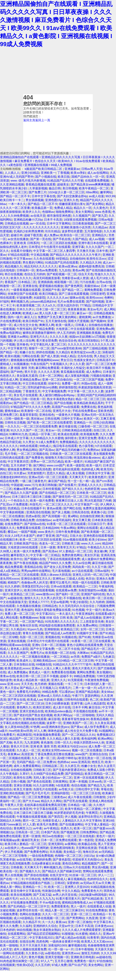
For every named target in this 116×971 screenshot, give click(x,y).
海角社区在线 (29, 625)
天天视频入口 (48, 688)
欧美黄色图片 (98, 477)
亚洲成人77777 (39, 602)
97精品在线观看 (18, 254)
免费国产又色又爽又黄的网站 (58, 317)
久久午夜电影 (9, 773)
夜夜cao (61, 922)
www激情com (45, 594)
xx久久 (24, 898)
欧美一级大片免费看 (27, 551)
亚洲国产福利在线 (93, 594)
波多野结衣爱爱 (72, 231)
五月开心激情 (63, 961)
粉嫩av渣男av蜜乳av (27, 489)
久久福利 (26, 926)
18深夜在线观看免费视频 (80, 219)
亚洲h (36, 645)
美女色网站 (95, 965)
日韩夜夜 (17, 867)
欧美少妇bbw (97, 539)
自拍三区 (99, 430)
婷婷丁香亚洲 (46, 535)
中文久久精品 (71, 890)
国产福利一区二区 (68, 594)
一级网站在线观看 (12, 953)
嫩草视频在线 (77, 945)
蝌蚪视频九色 (20, 301)
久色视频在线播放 (29, 606)
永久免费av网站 (87, 625)
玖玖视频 (56, 851)
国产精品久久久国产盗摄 (21, 492)
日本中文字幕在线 (43, 196)
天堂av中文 (66, 926)
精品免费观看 (14, 567)
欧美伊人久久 (32, 211)
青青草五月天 (66, 547)
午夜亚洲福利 (85, 613)
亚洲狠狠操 (51, 629)
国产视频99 (98, 321)
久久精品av (99, 227)
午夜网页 (92, 812)
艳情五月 (98, 762)
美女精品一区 (72, 851)
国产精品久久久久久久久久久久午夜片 (75, 254)
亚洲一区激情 (32, 836)
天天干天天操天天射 (33, 945)
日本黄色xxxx (104, 926)
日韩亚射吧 (97, 293)
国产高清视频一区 (54, 516)
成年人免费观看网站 (27, 766)
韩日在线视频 (14, 274)
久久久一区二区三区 (55, 914)
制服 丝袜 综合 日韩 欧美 (56, 617)
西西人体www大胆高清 (56, 574)
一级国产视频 (27, 531)
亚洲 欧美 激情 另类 (43, 746)
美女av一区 (53, 430)
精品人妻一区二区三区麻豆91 (64, 910)
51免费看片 (7, 734)
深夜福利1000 (57, 945)
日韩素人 (81, 325)
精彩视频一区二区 (66, 282)
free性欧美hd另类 (20, 730)
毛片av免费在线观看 (70, 301)
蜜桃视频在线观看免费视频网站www (35, 360)
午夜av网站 (68, 528)
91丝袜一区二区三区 (82, 875)
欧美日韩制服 (48, 485)
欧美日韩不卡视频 (98, 368)
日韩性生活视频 (15, 422)
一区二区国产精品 (32, 621)
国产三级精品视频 (95, 348)
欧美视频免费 (89, 434)
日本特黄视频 (51, 489)
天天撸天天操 (86, 251)
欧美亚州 (26, 809)
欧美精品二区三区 (23, 594)
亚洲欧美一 (48, 172)
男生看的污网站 (33, 262)
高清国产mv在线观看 (65, 407)
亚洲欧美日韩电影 (83, 957)
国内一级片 (15, 317)
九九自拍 (65, 270)
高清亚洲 (27, 754)
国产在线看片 (67, 485)
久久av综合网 (81, 563)
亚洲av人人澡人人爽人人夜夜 (51, 668)
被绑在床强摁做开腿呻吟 (39, 332)
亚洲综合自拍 (98, 754)
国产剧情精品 (74, 773)
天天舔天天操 (104, 949)
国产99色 (17, 371)
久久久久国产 (95, 247)
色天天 (18, 742)
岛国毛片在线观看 (45, 789)
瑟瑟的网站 (92, 695)
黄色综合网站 (71, 863)
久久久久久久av (57, 297)
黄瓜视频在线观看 (72, 371)
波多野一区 (53, 723)
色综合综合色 (68, 340)
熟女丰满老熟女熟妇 (60, 399)
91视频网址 (106, 730)
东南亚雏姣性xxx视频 (92, 590)
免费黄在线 (88, 407)
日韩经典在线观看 (12, 457)
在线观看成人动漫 (99, 906)
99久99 (110, 196)
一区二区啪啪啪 (83, 715)
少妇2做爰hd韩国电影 (92, 894)
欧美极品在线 (87, 844)
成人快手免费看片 (96, 727)
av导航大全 (66, 789)
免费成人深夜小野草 (100, 770)
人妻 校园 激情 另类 (21, 368)
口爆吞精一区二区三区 (93, 426)
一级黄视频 (7, 329)
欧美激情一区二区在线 (36, 411)
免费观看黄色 (60, 906)
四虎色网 (42, 941)
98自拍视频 (24, 930)
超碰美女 (63, 184)
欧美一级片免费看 (42, 500)
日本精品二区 (27, 282)
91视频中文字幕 (87, 633)
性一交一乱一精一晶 (81, 481)
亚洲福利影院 (60, 793)
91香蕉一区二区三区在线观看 (66, 524)
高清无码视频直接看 (46, 278)
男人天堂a (11, 688)
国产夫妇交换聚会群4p (72, 196)
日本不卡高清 (53, 219)
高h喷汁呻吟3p (67, 758)
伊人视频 (71, 816)
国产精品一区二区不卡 (15, 196)
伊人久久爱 (77, 364)
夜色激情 (47, 742)
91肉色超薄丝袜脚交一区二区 (19, 961)
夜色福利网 (88, 738)
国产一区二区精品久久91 (78, 734)
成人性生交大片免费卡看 (80, 730)
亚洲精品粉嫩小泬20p (28, 219)
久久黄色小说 (35, 953)
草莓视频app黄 (10, 840)
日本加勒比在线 (24, 664)
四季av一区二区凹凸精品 (47, 461)
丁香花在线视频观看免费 (63, 559)
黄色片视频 (36, 957)
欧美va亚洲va (68, 266)
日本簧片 (109, 371)
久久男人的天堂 (51, 598)
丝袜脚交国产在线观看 (23, 293)
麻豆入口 (30, 317)
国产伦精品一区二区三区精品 (33, 403)
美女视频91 (104, 672)
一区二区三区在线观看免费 (39, 426)
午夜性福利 (24, 329)
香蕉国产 (11, 282)
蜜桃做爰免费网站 (20, 469)
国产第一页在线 (40, 239)
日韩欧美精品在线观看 (77, 430)
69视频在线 (43, 664)
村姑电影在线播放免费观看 (57, 625)
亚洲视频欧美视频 (89, 332)
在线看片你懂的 (21, 251)
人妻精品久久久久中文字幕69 (81, 820)
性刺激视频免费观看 (46, 734)
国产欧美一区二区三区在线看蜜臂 (49, 422)
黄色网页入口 (23, 828)
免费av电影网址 (10, 332)
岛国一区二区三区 (32, 637)
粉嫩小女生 (27, 352)
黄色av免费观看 (46, 270)
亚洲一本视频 (78, 781)
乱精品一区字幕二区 (42, 434)
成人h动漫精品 (23, 918)
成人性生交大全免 (26, 325)
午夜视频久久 (59, 364)
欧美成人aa (34, 699)
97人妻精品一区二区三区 (75, 551)
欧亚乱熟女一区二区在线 (94, 758)
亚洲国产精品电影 (87, 691)
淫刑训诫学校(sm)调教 (42, 387)
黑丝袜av (37, 418)
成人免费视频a (17, 672)
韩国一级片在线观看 (85, 582)
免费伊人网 (7, 450)
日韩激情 (99, 797)
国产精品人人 (29, 688)
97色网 (35, 727)
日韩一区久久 (63, 742)
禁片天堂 (30, 371)
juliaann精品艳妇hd (43, 301)
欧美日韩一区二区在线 (98, 598)
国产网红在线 (72, 508)
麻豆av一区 (84, 313)
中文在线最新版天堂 (13, 602)
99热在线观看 (29, 446)
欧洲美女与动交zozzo (72, 746)
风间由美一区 (81, 567)
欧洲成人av (30, 313)
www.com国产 (56, 465)
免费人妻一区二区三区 (20, 613)
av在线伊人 (12, 848)
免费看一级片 (71, 383)
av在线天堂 (38, 215)
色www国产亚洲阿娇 (35, 848)
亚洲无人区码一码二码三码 (90, 574)
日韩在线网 (52, 418)
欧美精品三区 (70, 629)
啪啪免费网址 (65, 211)
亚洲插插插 (45, 282)
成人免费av (51, 235)
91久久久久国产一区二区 (27, 430)
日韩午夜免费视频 (67, 531)
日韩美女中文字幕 (98, 473)
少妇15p (88, 855)
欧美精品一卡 (102, 914)
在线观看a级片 (105, 613)
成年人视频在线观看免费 (30, 949)
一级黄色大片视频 (68, 414)
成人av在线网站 (97, 172)
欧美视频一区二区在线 (60, 652)
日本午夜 (102, 251)
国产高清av (46, 450)
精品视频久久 (14, 266)
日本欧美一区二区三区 (92, 492)
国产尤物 (6, 742)
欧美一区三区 (83, 828)
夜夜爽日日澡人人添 (69, 500)
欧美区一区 (91, 418)
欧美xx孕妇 (78, 172)
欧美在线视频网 (21, 894)
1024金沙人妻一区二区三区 (66, 192)
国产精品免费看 (43, 329)
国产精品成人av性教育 (60, 633)
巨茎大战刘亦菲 (67, 305)
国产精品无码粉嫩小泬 (71, 450)
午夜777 (77, 695)
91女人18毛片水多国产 (20, 535)
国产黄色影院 (62, 859)
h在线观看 (63, 785)
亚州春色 (23, 344)
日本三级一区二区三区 (51, 309)
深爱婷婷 (73, 883)
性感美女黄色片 (84, 360)
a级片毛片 (11, 898)
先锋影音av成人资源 (75, 278)
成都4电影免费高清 (91, 266)
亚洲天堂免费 (87, 438)
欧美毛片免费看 (47, 824)
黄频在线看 (55, 684)
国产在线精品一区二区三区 (57, 492)
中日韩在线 (33, 879)
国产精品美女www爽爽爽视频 (90, 184)
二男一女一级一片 (84, 688)
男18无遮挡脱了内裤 (97, 500)
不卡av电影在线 (50, 902)
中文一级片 (93, 610)
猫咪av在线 (77, 297)
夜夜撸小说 (98, 512)
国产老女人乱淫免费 (57, 567)
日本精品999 (50, 528)
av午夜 (37, 828)
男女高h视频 (100, 867)
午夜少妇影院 (79, 602)
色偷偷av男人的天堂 (34, 582)
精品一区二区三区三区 (90, 399)
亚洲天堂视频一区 (57, 957)
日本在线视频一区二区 (50, 918)
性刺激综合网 (51, 890)
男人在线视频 (14, 875)
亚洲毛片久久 (39, 336)
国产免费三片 (37, 192)
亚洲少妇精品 (30, 172)
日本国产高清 (50, 832)
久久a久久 (49, 305)
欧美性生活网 (23, 777)
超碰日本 (17, 235)
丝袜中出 (54, 383)
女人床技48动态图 (17, 727)
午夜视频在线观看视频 (31, 816)
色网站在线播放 (30, 914)
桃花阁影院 (24, 734)
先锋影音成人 (51, 820)
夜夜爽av (14, 754)
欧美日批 (64, 176)
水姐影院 (39, 297)
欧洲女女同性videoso (56, 750)
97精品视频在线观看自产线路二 (32, 883)
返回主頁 (29, 120)
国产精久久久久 (72, 489)
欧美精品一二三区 (85, 586)
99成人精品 (68, 356)
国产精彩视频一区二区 (62, 274)
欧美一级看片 (74, 461)
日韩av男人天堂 (91, 169)
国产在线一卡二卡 (12, 879)
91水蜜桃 (81, 933)
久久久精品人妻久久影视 (63, 738)
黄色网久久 (24, 707)
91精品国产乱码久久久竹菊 (65, 180)
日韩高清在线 (80, 512)
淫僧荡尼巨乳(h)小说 (35, 586)
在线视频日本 (9, 539)
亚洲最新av (72, 169)
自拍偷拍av (43, 520)
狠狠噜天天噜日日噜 (58, 457)
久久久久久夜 (59, 336)
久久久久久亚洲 (48, 371)
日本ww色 (95, 781)
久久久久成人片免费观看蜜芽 (81, 930)
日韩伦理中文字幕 (87, 789)
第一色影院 (85, 840)
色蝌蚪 (108, 297)
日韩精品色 (49, 606)
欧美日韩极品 (48, 293)
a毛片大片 (104, 688)
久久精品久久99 (90, 262)
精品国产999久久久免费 (55, 563)
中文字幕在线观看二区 (48, 809)
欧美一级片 (93, 465)
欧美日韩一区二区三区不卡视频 (37, 676)
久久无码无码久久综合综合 (77, 606)
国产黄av (77, 727)
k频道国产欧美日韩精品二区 (44, 169)
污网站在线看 (30, 356)
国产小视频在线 (45, 176)
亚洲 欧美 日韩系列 (26, 243)
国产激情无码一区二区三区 (70, 496)
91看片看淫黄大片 (68, 898)
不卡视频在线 (72, 598)
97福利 (4, 301)
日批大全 (76, 535)
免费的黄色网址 (72, 555)
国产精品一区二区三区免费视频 (28, 797)
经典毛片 (65, 688)
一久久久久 (12, 426)
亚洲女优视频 (23, 785)
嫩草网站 (106, 192)
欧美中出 (17, 559)
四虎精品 (14, 508)
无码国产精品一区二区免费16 (36, 762)
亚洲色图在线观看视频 (98, 535)
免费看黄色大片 (91, 890)
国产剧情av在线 (34, 524)
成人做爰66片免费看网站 (98, 559)
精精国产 (14, 582)
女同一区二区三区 (92, 629)
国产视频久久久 (30, 871)
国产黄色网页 (74, 286)
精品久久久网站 (51, 801)
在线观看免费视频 (97, 180)
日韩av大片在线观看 (76, 867)
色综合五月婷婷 (34, 274)
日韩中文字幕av (71, 418)
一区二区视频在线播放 (34, 656)
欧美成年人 (24, 660)
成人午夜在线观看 (80, 797)
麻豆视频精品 (77, 879)
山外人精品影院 (94, 703)
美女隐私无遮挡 (27, 375)
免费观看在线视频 (63, 672)
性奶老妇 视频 (53, 699)
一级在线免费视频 (41, 855)
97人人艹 (47, 961)
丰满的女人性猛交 (73, 368)
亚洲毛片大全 (62, 411)
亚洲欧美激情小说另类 (76, 227)
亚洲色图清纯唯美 (62, 848)
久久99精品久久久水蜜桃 (46, 438)
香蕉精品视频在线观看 (40, 184)
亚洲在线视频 (17, 641)
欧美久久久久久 (21, 278)
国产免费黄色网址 (36, 851)
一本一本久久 (17, 204)
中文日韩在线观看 (34, 383)
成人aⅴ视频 (96, 239)
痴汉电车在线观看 (65, 446)
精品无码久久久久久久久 (40, 266)
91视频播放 (21, 364)
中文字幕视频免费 (54, 391)
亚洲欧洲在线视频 (12, 793)
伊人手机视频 (14, 851)
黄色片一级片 (105, 836)
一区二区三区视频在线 (33, 453)
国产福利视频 (95, 301)
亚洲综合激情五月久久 (36, 578)
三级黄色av (58, 797)
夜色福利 (27, 610)
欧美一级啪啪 (9, 945)
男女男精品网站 (27, 450)
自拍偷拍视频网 (21, 770)
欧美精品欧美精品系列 (89, 403)
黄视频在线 (52, 637)
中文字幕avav (23, 258)
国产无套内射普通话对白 (69, 770)
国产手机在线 (62, 239)
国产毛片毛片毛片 (37, 793)
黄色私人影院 (20, 649)
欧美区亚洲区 (42, 707)
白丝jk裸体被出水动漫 (46, 863)
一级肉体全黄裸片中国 (65, 941)
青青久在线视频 (33, 633)
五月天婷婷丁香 (21, 465)
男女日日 (66, 360)
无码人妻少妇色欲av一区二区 (52, 777)
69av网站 (92, 192)
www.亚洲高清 (80, 762)
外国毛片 (35, 504)
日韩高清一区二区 (27, 832)
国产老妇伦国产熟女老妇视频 (33, 715)
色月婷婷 (40, 684)
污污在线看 (87, 282)
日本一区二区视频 (53, 645)
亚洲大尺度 (12, 610)
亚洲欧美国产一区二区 (78, 723)
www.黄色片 (46, 531)
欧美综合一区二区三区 (75, 235)
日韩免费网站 (89, 832)
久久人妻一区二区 (43, 758)
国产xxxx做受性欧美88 (66, 348)
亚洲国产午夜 (51, 290)
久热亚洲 (92, 918)
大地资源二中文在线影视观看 (75, 329)
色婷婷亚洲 (91, 489)
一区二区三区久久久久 (58, 504)
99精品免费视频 (84, 676)
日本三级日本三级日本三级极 (31, 496)
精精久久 (95, 933)
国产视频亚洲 (69, 832)
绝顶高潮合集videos (87, 457)
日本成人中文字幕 (17, 438)
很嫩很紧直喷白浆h (71, 204)
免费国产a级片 (91, 656)
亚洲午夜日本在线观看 (93, 243)
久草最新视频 (38, 188)
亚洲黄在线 (30, 286)
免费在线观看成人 (54, 879)
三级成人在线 (75, 578)
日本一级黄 (48, 547)
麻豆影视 (54, 719)
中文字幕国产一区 (87, 504)
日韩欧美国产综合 (26, 543)
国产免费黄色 (35, 457)
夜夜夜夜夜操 (77, 309)
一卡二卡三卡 (74, 684)
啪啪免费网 (7, 660)
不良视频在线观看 (85, 711)
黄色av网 (78, 270)
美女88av (107, 691)
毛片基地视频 (61, 570)
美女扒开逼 (91, 555)
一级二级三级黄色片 (33, 481)
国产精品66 (12, 399)
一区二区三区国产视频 (89, 379)
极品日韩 (55, 188)
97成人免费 (59, 965)
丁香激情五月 (32, 391)
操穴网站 (39, 465)
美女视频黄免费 (103, 453)
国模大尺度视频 (78, 321)
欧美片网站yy (63, 715)
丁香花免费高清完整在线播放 (54, 754)
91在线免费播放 (96, 910)
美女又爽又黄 (81, 520)
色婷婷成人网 (90, 469)
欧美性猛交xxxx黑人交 (86, 352)
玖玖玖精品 (52, 231)
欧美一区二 (55, 887)
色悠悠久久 (7, 375)
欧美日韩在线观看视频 (39, 590)
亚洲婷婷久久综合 (45, 926)
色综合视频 (78, 785)
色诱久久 (66, 828)
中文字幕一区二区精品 (45, 555)
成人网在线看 (9, 617)
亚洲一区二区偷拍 (80, 922)
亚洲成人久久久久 (90, 485)
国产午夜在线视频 (26, 563)
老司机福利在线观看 (66, 469)
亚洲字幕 (78, 247)
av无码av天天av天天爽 (95, 883)
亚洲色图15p (53, 200)
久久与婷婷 (97, 602)
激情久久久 (31, 598)
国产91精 (84, 637)
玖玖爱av (20, 473)
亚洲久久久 (58, 680)
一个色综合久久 (18, 500)
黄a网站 (73, 516)
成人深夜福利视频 (77, 375)
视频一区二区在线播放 (87, 750)
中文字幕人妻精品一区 (100, 824)
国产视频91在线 (34, 559)
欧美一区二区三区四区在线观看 (40, 539)
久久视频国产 (81, 215)
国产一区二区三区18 (30, 703)
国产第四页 (55, 816)
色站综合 (6, 828)
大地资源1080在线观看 (23, 547)
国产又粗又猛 (42, 894)
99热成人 (45, 446)
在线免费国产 (14, 524)
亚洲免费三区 (9, 414)
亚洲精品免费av (30, 379)
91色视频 (78, 610)
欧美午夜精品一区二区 (94, 188)
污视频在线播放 (100, 375)
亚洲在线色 (46, 414)
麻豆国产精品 (57, 481)
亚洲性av (58, 578)
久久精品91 (18, 629)
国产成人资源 (50, 356)
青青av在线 (7, 676)
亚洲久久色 (71, 200)
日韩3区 (60, 883)
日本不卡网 (79, 707)
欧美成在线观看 (68, 434)
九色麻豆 (108, 656)
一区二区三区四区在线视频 (59, 243)
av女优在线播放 (18, 239)
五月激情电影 (93, 231)
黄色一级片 (7, 691)
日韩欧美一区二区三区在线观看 (71, 453)
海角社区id (90, 851)
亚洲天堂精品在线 (32, 711)
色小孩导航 (86, 446)
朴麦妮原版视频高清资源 (94, 387)
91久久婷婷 (12, 586)
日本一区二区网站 (51, 375)
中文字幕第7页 (17, 348)
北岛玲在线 (84, 356)
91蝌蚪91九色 (18, 434)
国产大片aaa (31, 801)
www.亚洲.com (9, 684)
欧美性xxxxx (94, 297)
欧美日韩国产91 (33, 321)
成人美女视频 (75, 473)
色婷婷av (63, 762)
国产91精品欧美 (92, 898)
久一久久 (48, 922)
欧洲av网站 (105, 738)
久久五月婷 (42, 965)
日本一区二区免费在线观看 (59, 840)
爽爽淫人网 (46, 325)
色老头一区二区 (49, 543)
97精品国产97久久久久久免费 (30, 407)
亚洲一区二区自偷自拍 (57, 379)
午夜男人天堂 (14, 805)
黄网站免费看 (86, 672)
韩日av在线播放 (52, 836)
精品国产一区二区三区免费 (27, 738)
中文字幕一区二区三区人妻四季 (54, 251)
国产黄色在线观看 (39, 781)
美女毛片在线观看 (26, 395)
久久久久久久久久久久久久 (41, 227)
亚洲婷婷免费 (42, 859)
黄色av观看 (54, 508)
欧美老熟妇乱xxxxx (17, 668)
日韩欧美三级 (71, 543)
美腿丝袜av (91, 286)
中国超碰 (17, 485)
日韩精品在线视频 (17, 223)
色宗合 (90, 578)
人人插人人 (12, 172)
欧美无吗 (107, 469)
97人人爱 (29, 824)
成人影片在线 (62, 707)
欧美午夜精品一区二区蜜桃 (83, 809)
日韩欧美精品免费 (23, 520)
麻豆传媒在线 (68, 426)
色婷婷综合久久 (97, 879)
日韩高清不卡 (105, 360)
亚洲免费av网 (105, 329)
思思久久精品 (56, 473)
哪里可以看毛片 (60, 582)
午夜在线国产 (39, 364)
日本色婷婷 (7, 930)
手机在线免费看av (84, 411)
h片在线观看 (103, 446)
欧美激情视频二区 (29, 305)
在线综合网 (27, 941)
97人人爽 (40, 730)
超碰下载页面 (33, 235)
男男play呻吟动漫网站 (35, 570)
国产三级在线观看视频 (74, 293)
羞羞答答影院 (29, 414)
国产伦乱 (62, 535)
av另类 (75, 656)
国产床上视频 (61, 512)
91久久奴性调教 (43, 785)
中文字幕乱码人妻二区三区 (48, 344)
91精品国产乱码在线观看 (61, 262)
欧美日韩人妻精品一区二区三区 (25, 844)
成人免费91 (93, 371)
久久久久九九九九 (42, 898)
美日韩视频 (69, 188)
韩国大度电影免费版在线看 (53, 610)
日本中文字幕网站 (59, 223)
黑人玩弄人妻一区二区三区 (57, 313)
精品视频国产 (91, 863)
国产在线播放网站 (71, 824)
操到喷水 (71, 438)
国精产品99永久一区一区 (87, 176)
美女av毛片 (94, 309)
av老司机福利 (62, 520)
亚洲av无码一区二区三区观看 (48, 477)
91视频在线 (69, 637)
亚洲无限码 (55, 844)
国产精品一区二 (72, 290)
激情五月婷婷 (90, 953)
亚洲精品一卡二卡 (34, 887)
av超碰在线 (15, 598)
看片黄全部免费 (46, 340)
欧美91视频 (12, 356)
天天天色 (27, 684)
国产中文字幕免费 (42, 649)
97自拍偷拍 (104, 961)
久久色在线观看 (43, 258)
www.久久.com (91, 543)
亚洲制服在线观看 (34, 719)
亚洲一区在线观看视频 (89, 777)
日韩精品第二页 (52, 766)
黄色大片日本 (20, 746)
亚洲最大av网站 (18, 336)
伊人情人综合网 (24, 340)
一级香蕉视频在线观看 (26, 290)
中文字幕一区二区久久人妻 (86, 391)
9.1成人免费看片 (47, 442)
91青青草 (93, 937)
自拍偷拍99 (77, 258)
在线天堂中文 (59, 875)
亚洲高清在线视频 (38, 512)
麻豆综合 (95, 707)
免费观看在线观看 (29, 528)
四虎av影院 (33, 516)
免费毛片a (37, 652)
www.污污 (31, 485)
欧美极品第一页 (42, 208)
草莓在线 (107, 789)
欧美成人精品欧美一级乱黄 (31, 680)
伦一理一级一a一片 (61, 949)
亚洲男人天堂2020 (77, 887)
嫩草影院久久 (20, 555)
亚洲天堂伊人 (14, 590)
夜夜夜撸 (6, 563)
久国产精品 (79, 239)
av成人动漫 (96, 196)
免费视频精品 (69, 442)
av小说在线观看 (82, 570)
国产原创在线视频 (36, 875)
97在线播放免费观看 (24, 902)
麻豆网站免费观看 (47, 368)
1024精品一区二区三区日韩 (75, 660)
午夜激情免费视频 (96, 680)
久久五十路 (99, 567)
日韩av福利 (102, 570)
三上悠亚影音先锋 (92, 621)
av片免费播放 (102, 317)
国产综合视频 (63, 403)
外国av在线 (88, 383)
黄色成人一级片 (39, 672)
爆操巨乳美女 (30, 840)
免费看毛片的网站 (29, 691)
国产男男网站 (75, 918)
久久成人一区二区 (29, 750)
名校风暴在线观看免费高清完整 (45, 805)
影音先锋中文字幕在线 (26, 890)
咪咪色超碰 (55, 730)
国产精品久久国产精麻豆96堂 (61, 871)
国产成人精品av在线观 (70, 937)
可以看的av (66, 691)
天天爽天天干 (78, 477)
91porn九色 (35, 629)
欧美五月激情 (23, 789)
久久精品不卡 (32, 922)
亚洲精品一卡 (83, 422)
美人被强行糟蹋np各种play (57, 395)
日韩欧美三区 (42, 770)
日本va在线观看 (61, 586)
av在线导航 (24, 859)
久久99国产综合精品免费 (47, 773)
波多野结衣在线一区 (30, 910)
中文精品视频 (40, 254)
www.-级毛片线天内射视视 (28, 180)
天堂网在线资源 (86, 848)
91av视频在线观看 (75, 539)
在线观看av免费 (66, 590)
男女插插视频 (35, 200)
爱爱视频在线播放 (51, 286)
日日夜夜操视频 (82, 223)
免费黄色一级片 (84, 961)
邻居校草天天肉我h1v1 (87, 859)
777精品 (85, 305)
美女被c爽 (100, 551)
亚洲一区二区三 (81, 914)
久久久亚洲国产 (18, 652)
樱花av (12, 531)
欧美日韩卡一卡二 (12, 200)
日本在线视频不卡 (33, 508)
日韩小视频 (18, 781)
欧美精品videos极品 (58, 711)
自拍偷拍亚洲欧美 (92, 516)
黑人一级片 (78, 906)
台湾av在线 (103, 282)
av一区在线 (37, 223)
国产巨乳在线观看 (75, 801)
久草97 (24, 773)
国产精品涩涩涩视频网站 (43, 933)
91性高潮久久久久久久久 (61, 621)
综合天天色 (85, 274)
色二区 (94, 699)
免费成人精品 (63, 208)
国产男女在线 (17, 699)
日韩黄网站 (60, 781)
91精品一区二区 (15, 387)
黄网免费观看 (93, 290)
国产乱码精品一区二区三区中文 (28, 906)
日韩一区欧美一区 (33, 399)
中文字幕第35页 (18, 461)
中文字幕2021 (45, 613)
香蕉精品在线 (33, 567)
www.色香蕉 (103, 211)
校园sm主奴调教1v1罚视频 (87, 336)
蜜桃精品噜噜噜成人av (77, 902)
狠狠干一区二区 (39, 348)
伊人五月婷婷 (66, 332)
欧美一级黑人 (65, 325)
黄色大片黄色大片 (84, 668)
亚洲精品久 (99, 235)
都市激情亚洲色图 (59, 215)
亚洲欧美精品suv (44, 660)
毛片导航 (11, 453)
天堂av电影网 (59, 602)
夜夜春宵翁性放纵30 (75, 719)
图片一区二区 (32, 820)
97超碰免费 (24, 297)
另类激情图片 (36, 473)
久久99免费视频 (18, 215)
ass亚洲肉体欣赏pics (55, 727)
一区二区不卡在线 (68, 649)
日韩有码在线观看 (76, 699)
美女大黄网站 (84, 211)
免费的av (93, 450)
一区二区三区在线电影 (80, 836)
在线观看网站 (17, 933)
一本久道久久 (65, 613)
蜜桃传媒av (12, 411)
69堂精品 (62, 258)
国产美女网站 (95, 204)
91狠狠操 (68, 933)
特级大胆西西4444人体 (89, 742)
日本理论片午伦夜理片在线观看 (49, 247)
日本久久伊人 (26, 309)
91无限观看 (75, 680)
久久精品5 (62, 352)
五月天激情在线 (55, 321)
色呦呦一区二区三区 (68, 855)
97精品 (81, 547)
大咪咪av (83, 652)
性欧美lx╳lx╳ (25, 965)
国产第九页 (99, 215)
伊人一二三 (105, 875)
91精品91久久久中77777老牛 (72, 664)
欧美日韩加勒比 (88, 340)
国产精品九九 (97, 785)
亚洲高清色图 (42, 469)
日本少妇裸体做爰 (57, 703)
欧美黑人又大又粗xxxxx (97, 941)
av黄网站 (71, 844)
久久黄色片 (100, 208)
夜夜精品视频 (99, 719)
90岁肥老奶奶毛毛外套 (69, 812)
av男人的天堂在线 (65, 894)
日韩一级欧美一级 (17, 418)
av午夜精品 (51, 828)
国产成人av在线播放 (88, 617)
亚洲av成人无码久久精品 (54, 695)
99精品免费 (49, 691)
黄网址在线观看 (87, 528)
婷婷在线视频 (45, 352)
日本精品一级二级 (80, 805)
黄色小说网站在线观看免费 (85, 645)
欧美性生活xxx (96, 258)
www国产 (81, 754)
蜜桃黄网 (85, 317)
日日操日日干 (96, 524)
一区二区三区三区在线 (86, 793)
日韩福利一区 (26, 270)
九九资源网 (31, 742)
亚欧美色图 (105, 411)
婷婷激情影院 (68, 387)
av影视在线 (52, 953)
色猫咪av (48, 211)
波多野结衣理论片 (90, 816)
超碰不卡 (66, 676)
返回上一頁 (42, 120)
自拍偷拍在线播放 (101, 325)
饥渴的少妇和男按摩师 (29, 231)
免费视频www (29, 617)
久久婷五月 (72, 766)
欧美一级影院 (76, 465)
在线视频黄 (7, 965)
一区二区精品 (60, 656)
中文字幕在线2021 (41, 937)
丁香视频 (63, 172)
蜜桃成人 (6, 364)
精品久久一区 (83, 208)
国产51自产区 (77, 965)
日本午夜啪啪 (84, 949)
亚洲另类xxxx (71, 953)
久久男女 (29, 442)
